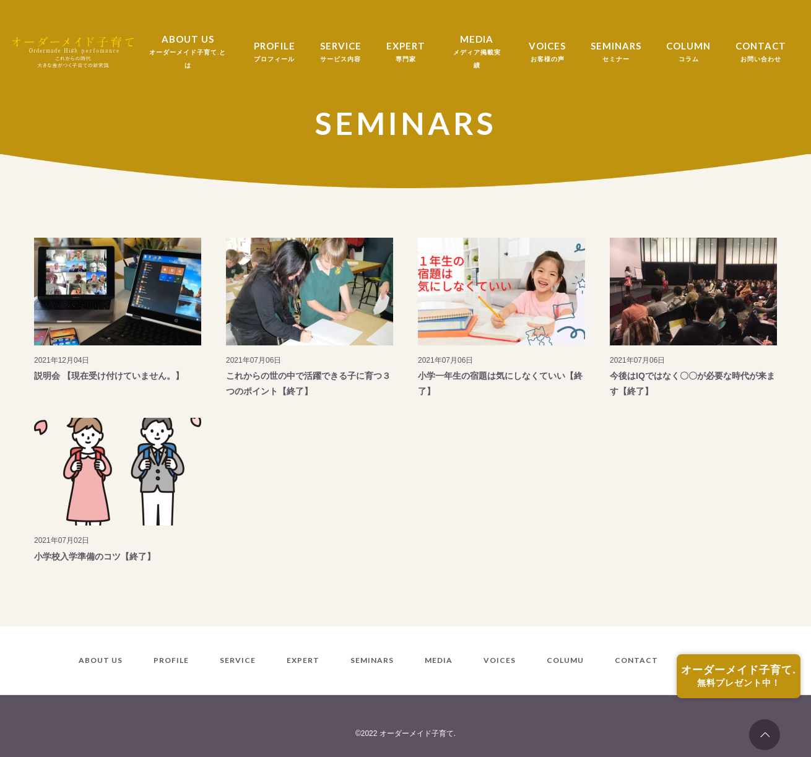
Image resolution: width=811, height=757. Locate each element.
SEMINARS (616, 53)
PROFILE (274, 53)
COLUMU (565, 660)
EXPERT (405, 53)
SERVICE (341, 53)
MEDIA (477, 52)
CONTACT (760, 53)
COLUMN (688, 53)
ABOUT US (187, 52)
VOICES (547, 53)
